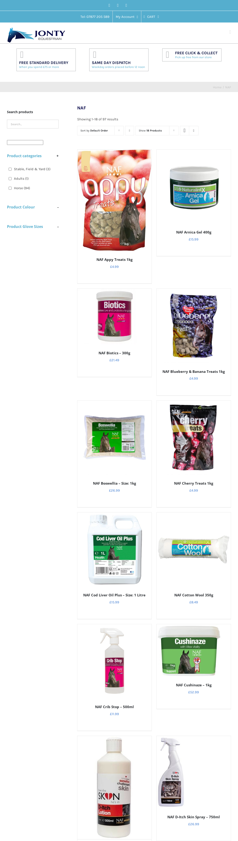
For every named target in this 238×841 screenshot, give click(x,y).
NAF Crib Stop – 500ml (114, 706)
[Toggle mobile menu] (230, 32)
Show (150, 130)
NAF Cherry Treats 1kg (193, 483)
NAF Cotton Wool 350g (193, 595)
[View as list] (193, 130)
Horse (22, 188)
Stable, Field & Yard (32, 169)
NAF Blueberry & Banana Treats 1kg (193, 371)
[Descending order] (129, 130)
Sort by (94, 130)
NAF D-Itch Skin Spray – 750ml (193, 817)
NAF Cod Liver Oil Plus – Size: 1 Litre (114, 595)
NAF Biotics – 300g (114, 353)
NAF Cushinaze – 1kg (194, 685)
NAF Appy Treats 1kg (114, 259)
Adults (21, 178)
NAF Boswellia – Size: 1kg (114, 483)
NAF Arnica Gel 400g (193, 232)
